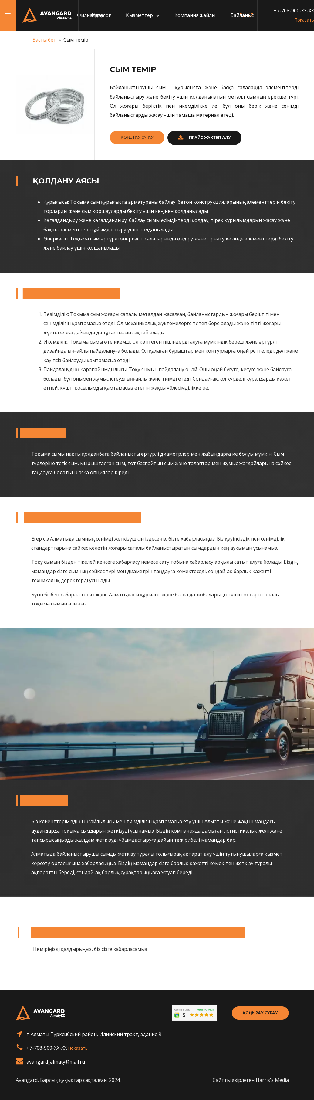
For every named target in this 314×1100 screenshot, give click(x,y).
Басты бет (44, 39)
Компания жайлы (194, 15)
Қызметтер (142, 15)
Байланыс (242, 15)
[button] (204, 138)
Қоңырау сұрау (260, 1013)
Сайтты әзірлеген (251, 1080)
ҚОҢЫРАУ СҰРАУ (137, 137)
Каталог (101, 15)
